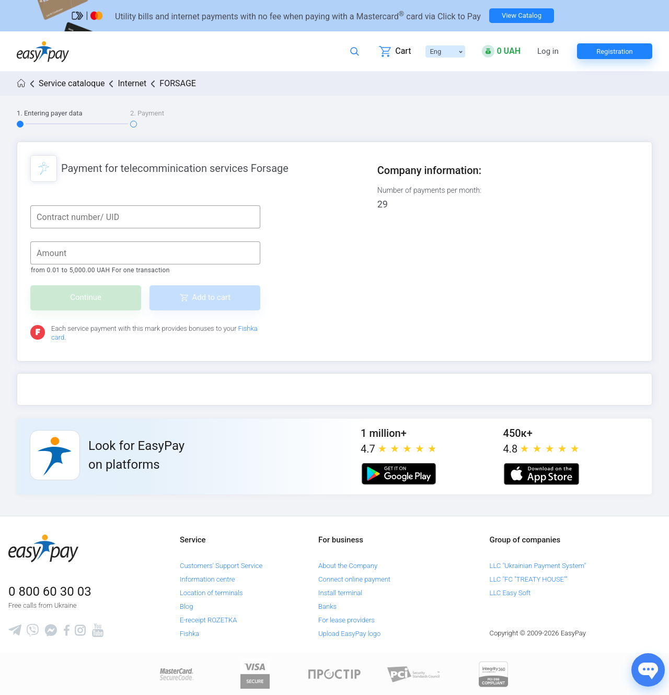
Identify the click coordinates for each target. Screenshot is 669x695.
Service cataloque (72, 83)
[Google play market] (399, 474)
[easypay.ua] (43, 51)
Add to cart (211, 297)
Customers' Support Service (221, 566)
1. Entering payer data (50, 113)
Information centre (207, 579)
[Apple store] (541, 474)
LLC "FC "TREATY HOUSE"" (529, 579)
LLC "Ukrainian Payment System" (538, 566)
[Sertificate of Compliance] (414, 674)
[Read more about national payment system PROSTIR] (334, 674)
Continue (85, 297)
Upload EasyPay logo (349, 634)
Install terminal (340, 593)
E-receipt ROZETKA (208, 620)
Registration (614, 51)
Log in (548, 51)
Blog (186, 606)
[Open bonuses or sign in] (501, 51)
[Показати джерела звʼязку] (648, 670)
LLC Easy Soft (510, 593)
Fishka (189, 634)
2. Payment (147, 113)
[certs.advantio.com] (493, 674)
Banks (327, 606)
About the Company (347, 566)
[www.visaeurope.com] (255, 674)
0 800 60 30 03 (49, 591)
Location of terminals (211, 593)
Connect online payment (354, 579)
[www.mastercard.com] (175, 674)
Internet (132, 83)
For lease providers (346, 620)
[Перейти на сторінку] (334, 15)
